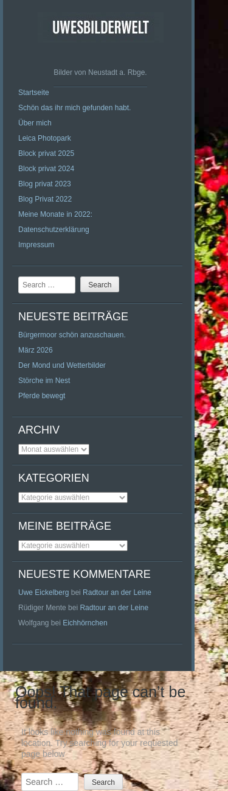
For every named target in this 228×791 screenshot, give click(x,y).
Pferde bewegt (41, 396)
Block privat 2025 (46, 153)
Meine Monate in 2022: (55, 214)
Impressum (36, 245)
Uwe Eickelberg (43, 592)
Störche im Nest (44, 380)
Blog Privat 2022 (45, 199)
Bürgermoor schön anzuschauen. (72, 335)
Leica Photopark (44, 138)
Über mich (35, 123)
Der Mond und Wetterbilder (62, 365)
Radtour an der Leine (117, 592)
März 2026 (35, 350)
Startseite (33, 92)
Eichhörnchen (85, 623)
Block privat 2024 (46, 168)
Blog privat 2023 (44, 184)
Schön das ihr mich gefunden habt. (74, 108)
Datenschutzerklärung (53, 229)
